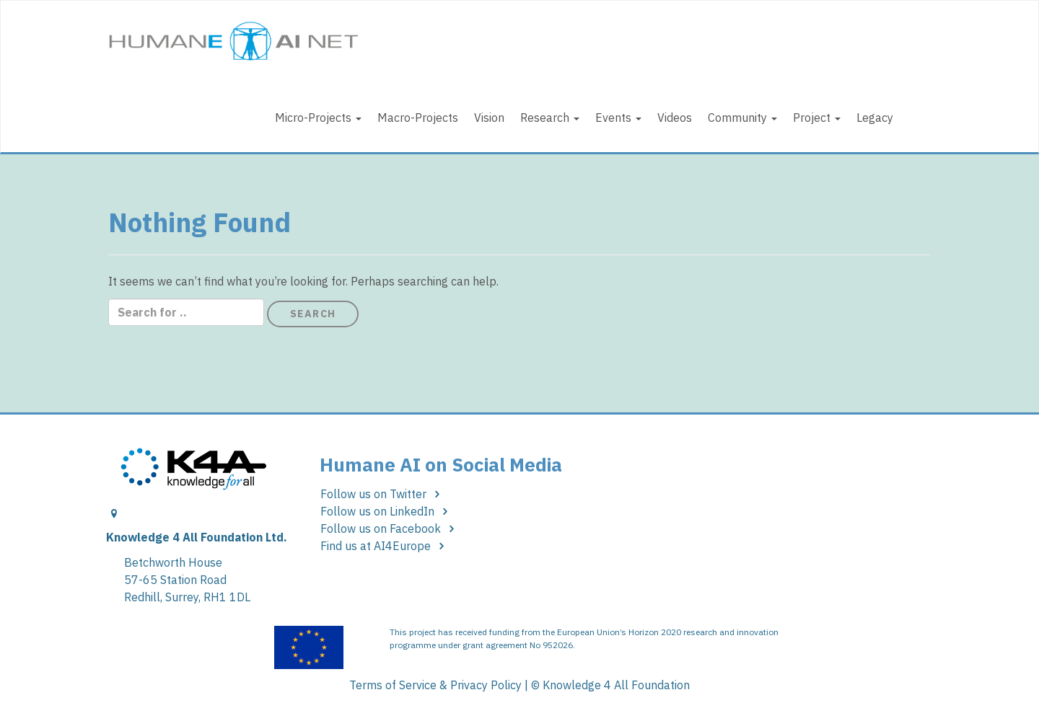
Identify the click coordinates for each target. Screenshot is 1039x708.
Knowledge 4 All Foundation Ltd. (196, 537)
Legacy (874, 117)
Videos (674, 117)
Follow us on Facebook (390, 528)
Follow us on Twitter (382, 494)
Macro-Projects (417, 117)
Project (817, 117)
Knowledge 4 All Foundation (616, 685)
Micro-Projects (318, 117)
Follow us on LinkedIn (386, 511)
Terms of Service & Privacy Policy (435, 685)
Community (742, 117)
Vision (489, 117)
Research (549, 117)
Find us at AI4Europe (385, 546)
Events (618, 117)
